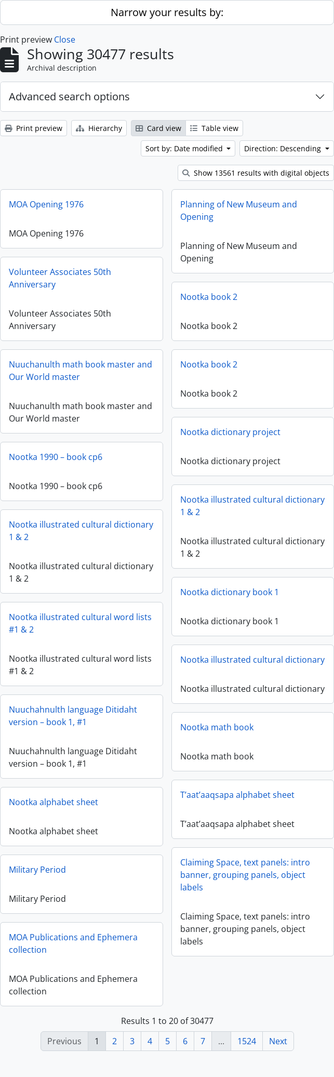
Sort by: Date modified (185, 148)
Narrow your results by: (167, 12)
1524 (246, 1041)
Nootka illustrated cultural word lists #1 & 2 (80, 623)
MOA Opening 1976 (46, 204)
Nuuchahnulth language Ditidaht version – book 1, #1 (73, 716)
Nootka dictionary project (230, 432)
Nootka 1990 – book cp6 (55, 457)
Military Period (71, 873)
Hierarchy (99, 128)
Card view (158, 128)
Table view (214, 128)
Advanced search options (69, 96)
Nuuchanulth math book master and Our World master (80, 371)
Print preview (33, 128)
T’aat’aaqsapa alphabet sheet (203, 796)
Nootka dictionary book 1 (229, 592)
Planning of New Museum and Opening (238, 210)
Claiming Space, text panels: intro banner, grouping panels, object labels (211, 876)
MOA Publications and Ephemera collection (107, 947)
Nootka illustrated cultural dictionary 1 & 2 (252, 506)
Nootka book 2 (208, 297)
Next (278, 1041)
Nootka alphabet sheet (87, 805)
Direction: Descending (283, 148)
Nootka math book (216, 732)
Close (64, 39)
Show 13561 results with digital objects (255, 173)
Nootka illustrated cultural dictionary (252, 659)
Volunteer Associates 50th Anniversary (60, 278)
